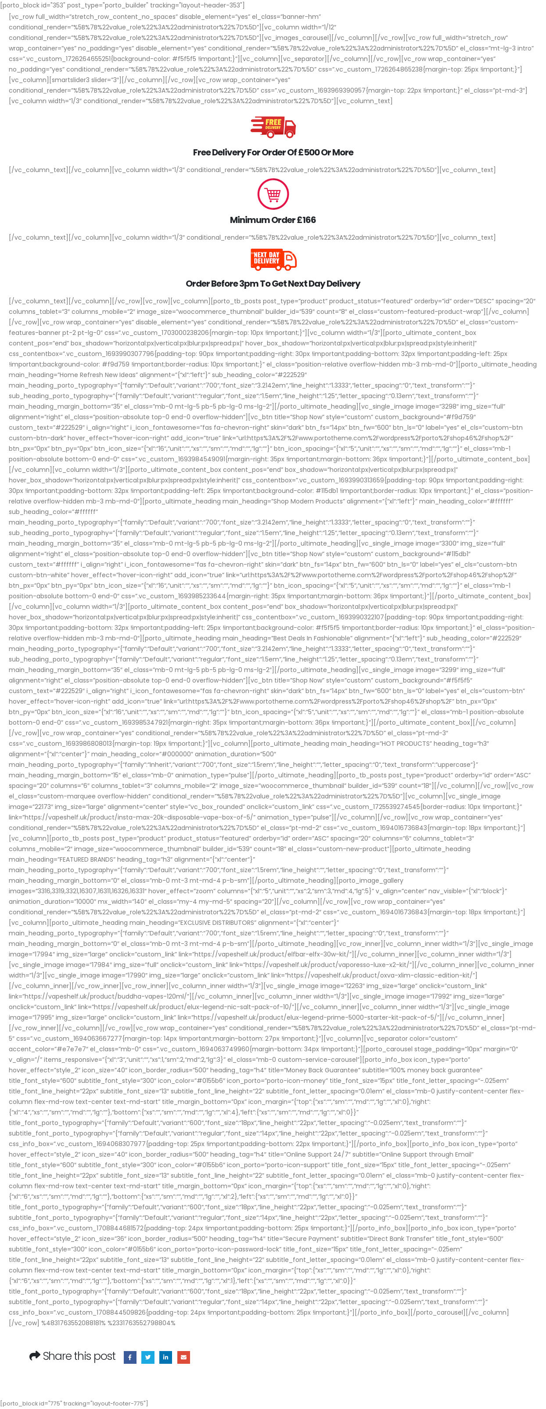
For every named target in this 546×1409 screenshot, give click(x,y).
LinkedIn (165, 1357)
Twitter (147, 1357)
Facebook (130, 1357)
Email (183, 1357)
